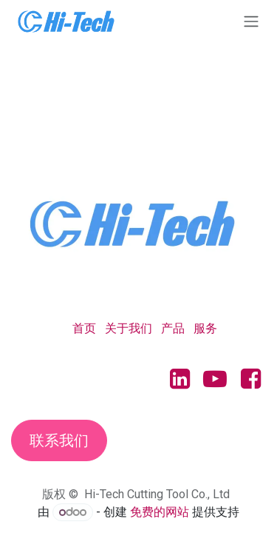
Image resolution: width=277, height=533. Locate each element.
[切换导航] (251, 21)
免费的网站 (159, 512)
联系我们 (59, 440)
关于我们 (128, 328)
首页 (84, 328)
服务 (205, 328)
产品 (173, 328)
